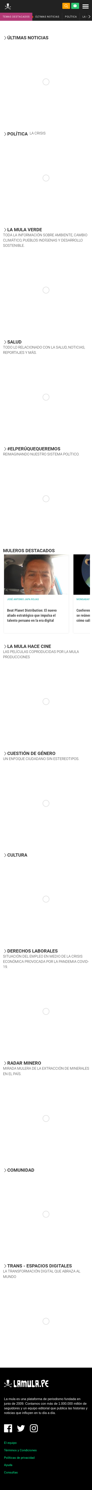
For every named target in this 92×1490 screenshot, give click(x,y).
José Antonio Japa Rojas (23, 599)
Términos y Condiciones (20, 1450)
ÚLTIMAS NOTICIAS (47, 16)
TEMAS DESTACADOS (16, 16)
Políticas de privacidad (19, 1458)
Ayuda (8, 1465)
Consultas (11, 1472)
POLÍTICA (71, 16)
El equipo (10, 1443)
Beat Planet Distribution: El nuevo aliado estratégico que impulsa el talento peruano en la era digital (32, 615)
